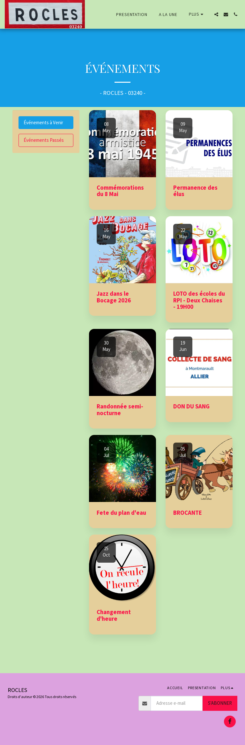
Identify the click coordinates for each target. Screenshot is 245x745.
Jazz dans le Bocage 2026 (114, 297)
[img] (122, 143)
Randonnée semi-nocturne (120, 410)
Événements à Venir (43, 122)
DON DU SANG (191, 406)
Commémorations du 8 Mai (120, 191)
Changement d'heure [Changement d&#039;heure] (114, 615)
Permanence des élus (195, 191)
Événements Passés (44, 140)
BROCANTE (187, 512)
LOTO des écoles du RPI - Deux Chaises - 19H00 (199, 300)
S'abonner (220, 703)
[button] (216, 14)
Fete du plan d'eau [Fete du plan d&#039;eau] (121, 512)
